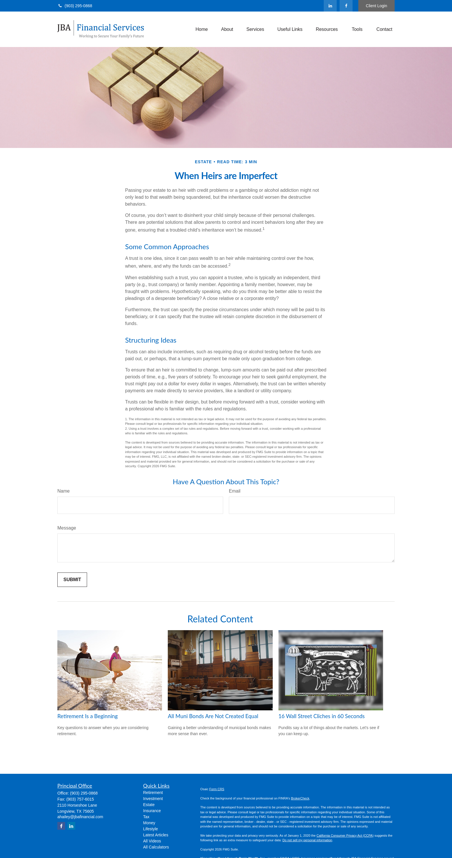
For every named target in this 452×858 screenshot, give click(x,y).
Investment (153, 798)
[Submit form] (72, 579)
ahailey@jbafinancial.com (80, 816)
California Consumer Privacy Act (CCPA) (345, 835)
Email (234, 491)
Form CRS (216, 789)
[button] (201, 29)
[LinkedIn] (330, 6)
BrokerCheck (300, 798)
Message (66, 527)
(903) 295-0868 (74, 5)
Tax (146, 816)
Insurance (152, 810)
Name (63, 491)
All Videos (152, 841)
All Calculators (156, 847)
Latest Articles (155, 835)
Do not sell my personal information (307, 840)
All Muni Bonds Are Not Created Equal (213, 716)
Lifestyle (150, 829)
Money (149, 823)
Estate (149, 804)
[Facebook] (346, 6)
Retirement (153, 792)
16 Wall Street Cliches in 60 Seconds (321, 716)
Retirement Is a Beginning (87, 716)
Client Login (376, 5)
